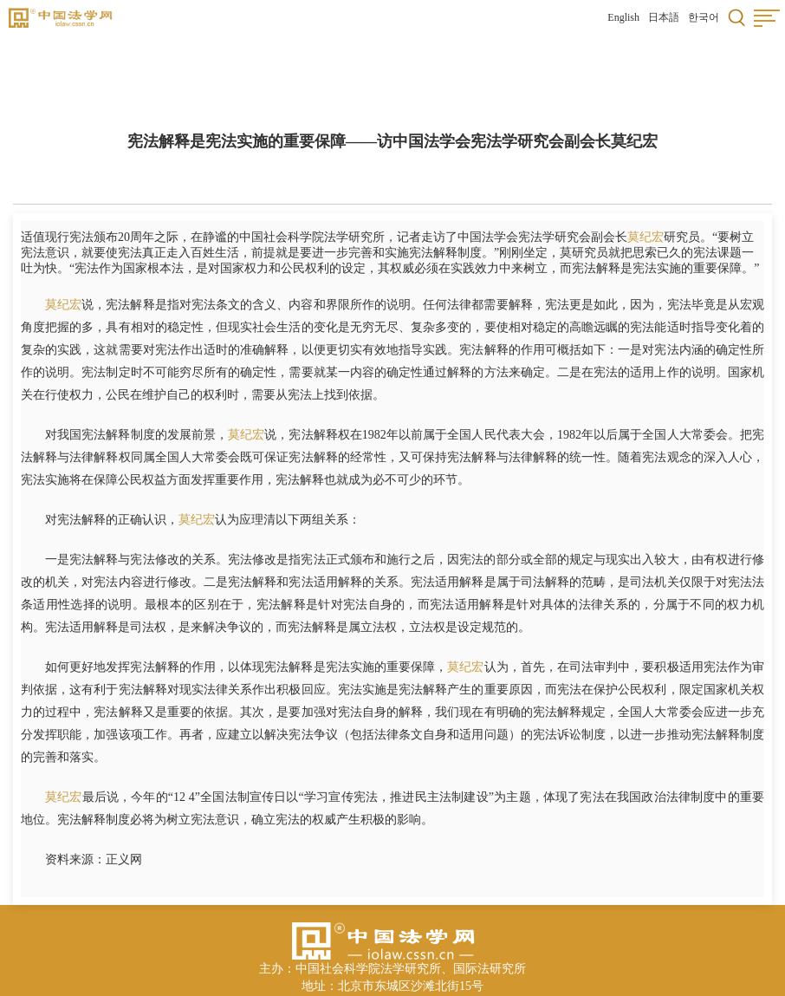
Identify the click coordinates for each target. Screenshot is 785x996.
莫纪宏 (645, 237)
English (623, 17)
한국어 (703, 17)
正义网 (124, 859)
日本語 (663, 17)
